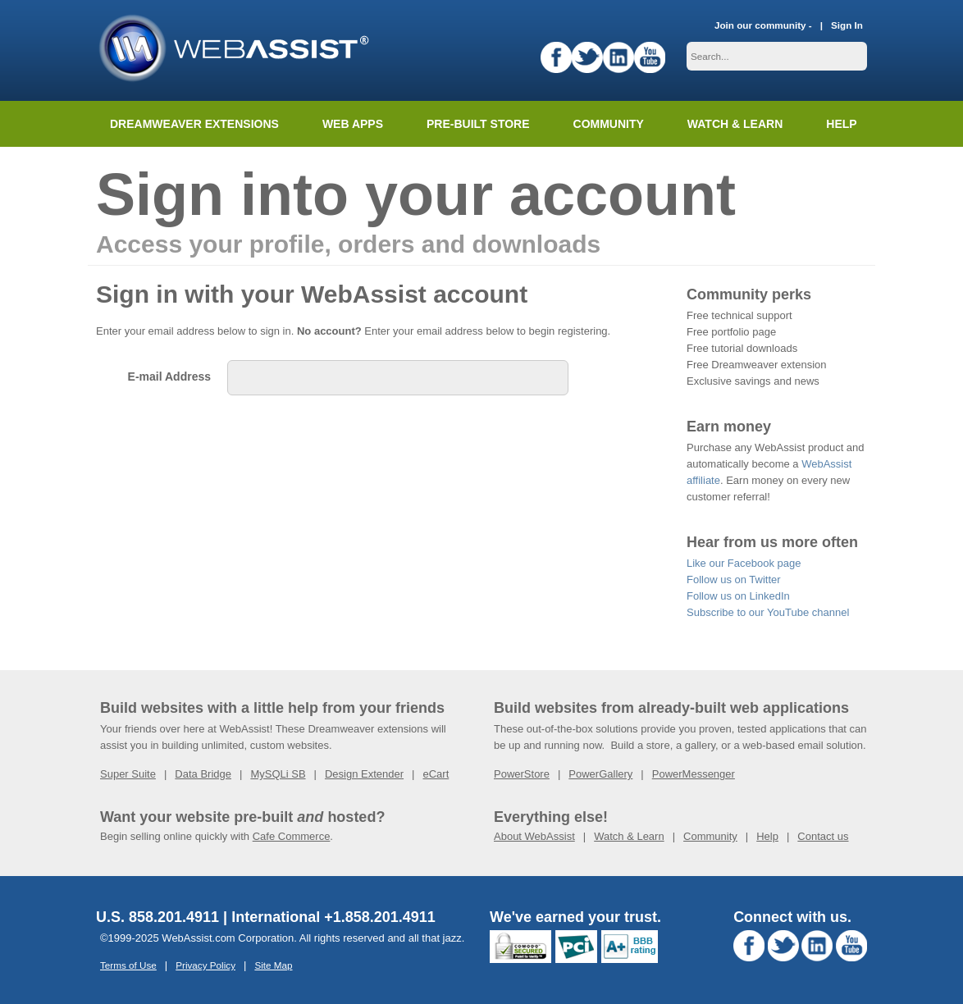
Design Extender (364, 774)
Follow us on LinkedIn (738, 596)
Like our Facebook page (744, 563)
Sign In (847, 25)
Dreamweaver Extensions (194, 123)
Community (608, 123)
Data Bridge (203, 774)
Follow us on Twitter (734, 579)
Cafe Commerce (292, 836)
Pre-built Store (478, 123)
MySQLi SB (277, 774)
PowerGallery (600, 774)
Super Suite (128, 774)
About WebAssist (534, 836)
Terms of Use (128, 965)
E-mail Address (169, 376)
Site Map (273, 965)
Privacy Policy (205, 965)
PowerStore (522, 774)
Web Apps (352, 123)
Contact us (822, 836)
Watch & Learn (735, 123)
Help (767, 836)
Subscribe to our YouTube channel (768, 612)
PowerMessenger (693, 774)
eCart (435, 774)
